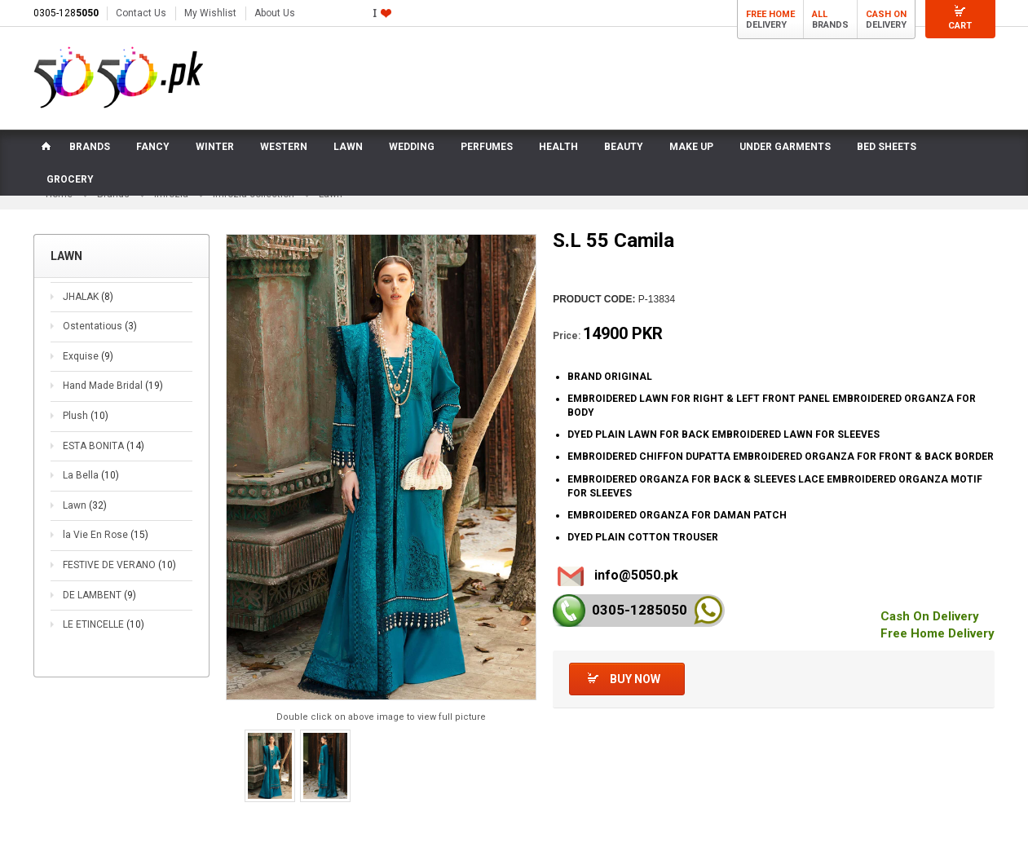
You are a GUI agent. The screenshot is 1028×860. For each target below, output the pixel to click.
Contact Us (141, 13)
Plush (85, 418)
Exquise (88, 358)
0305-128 (66, 13)
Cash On (886, 14)
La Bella (91, 477)
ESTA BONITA (103, 448)
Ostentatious (100, 328)
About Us (274, 13)
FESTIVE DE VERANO (119, 567)
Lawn (85, 508)
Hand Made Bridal (113, 389)
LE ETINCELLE (103, 627)
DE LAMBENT (99, 597)
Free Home (770, 14)
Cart (960, 25)
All (819, 14)
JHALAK (88, 299)
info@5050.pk (636, 577)
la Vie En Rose (105, 537)
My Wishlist (210, 13)
